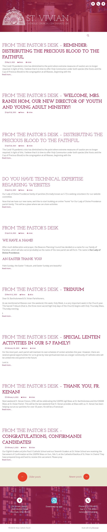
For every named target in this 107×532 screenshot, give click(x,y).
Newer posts (79, 476)
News (21, 62)
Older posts (29, 476)
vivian (29, 62)
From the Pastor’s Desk (30, 228)
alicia (31, 294)
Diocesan (95, 528)
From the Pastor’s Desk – (50, 51)
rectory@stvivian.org (88, 512)
